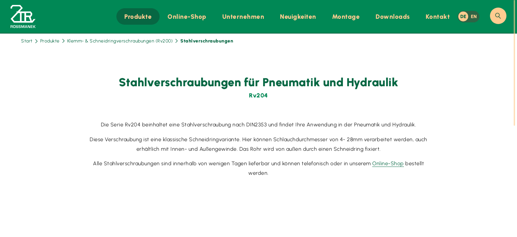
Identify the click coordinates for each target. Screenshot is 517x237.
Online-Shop (388, 163)
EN (474, 16)
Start (29, 41)
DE (463, 16)
